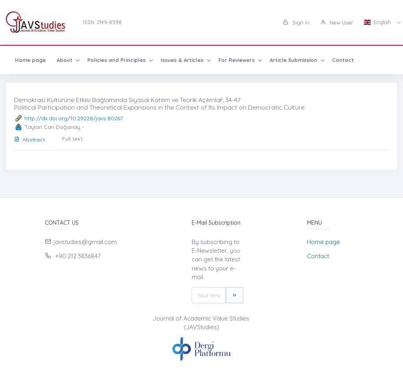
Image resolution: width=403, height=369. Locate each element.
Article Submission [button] (294, 60)
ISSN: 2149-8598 (102, 22)
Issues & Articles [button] (183, 60)
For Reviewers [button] (237, 60)
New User (336, 22)
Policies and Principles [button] (117, 60)
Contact (343, 60)
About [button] (65, 60)
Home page (30, 60)
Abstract (29, 139)
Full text (72, 138)
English (378, 22)
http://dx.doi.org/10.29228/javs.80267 (73, 118)
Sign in (296, 22)
